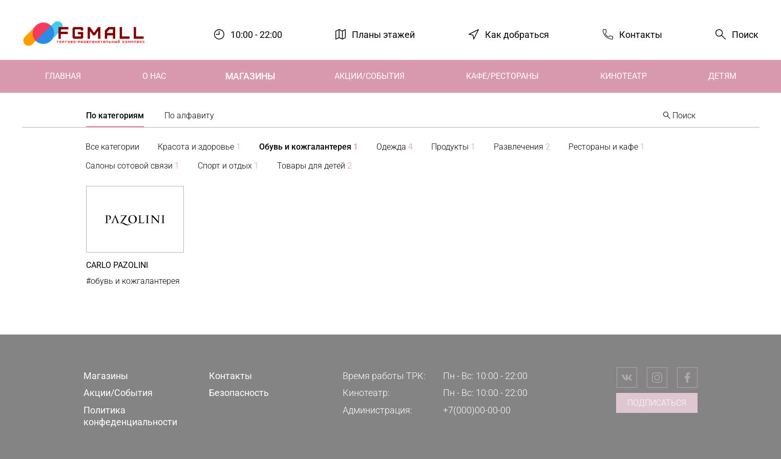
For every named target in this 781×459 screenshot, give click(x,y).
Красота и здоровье (199, 147)
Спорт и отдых (228, 166)
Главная (63, 76)
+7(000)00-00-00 (477, 410)
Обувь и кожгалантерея (308, 147)
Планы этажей (383, 34)
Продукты (453, 147)
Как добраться (517, 34)
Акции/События (369, 76)
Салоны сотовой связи (132, 166)
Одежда (394, 147)
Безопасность (239, 392)
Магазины (250, 76)
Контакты (640, 34)
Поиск (745, 34)
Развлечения (522, 147)
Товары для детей (314, 166)
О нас (154, 76)
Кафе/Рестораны (502, 76)
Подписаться (656, 403)
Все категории (112, 147)
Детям (722, 76)
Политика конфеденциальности (130, 416)
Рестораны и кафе (606, 147)
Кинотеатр (623, 76)
